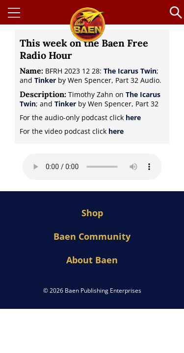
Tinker (45, 80)
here (133, 117)
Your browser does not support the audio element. (92, 166)
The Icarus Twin (130, 71)
